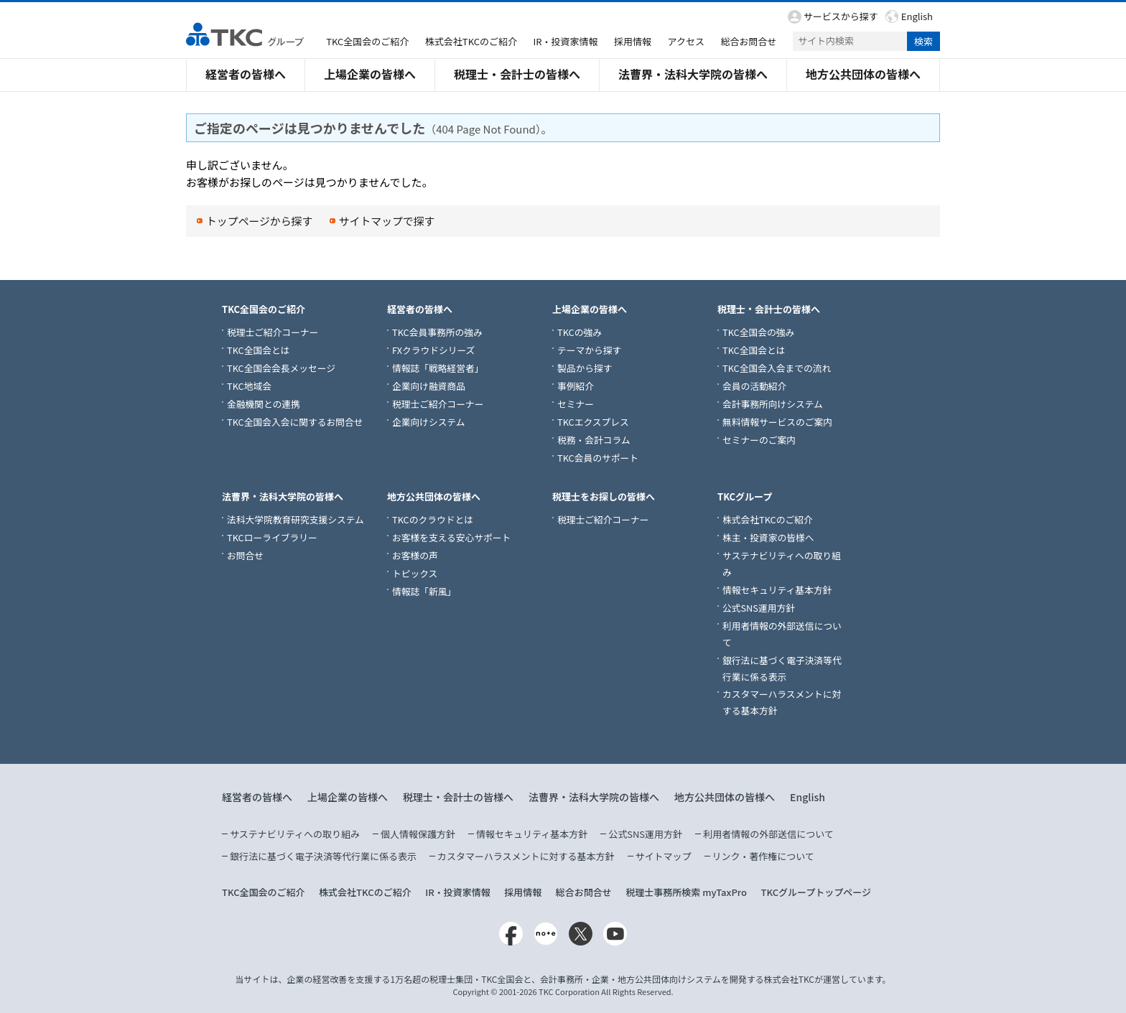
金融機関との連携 (263, 404)
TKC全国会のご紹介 (367, 41)
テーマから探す (589, 350)
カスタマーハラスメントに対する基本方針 (525, 856)
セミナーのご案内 (759, 440)
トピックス (414, 573)
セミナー (575, 404)
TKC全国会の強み (758, 332)
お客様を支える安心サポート (451, 537)
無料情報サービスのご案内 (777, 422)
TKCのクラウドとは (432, 519)
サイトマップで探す (388, 220)
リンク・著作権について (763, 856)
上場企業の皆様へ (370, 74)
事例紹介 (575, 386)
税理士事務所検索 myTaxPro (686, 892)
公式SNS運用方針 (758, 608)
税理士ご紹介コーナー (273, 332)
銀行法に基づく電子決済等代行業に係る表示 (323, 856)
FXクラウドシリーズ (433, 350)
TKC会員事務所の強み (437, 332)
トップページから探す (260, 220)
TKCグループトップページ (815, 892)
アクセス (686, 41)
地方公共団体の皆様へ (863, 74)
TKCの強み (579, 332)
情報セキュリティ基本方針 (777, 590)
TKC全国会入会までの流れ (776, 368)
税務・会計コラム (594, 440)
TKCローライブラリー (272, 537)
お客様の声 (415, 555)
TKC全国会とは (258, 350)
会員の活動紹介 (754, 386)
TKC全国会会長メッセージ (281, 368)
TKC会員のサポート (597, 458)
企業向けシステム (428, 422)
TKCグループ (744, 496)
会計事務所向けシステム (772, 404)
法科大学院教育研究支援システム (295, 519)
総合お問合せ (748, 41)
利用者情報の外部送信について (768, 834)
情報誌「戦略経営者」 (438, 368)
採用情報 (632, 41)
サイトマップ (664, 856)
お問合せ (245, 555)
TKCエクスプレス (593, 422)
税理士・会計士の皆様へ (517, 74)
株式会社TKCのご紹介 (471, 41)
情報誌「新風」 (424, 591)
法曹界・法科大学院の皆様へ (693, 74)
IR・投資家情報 (566, 41)
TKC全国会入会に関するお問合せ (295, 422)
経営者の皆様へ (245, 74)
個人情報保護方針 (418, 834)
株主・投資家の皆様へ (768, 537)
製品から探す (585, 368)
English (917, 16)
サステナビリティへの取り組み (295, 834)
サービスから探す (841, 16)
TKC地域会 (249, 386)
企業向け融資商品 (428, 386)
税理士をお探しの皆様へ (603, 496)
